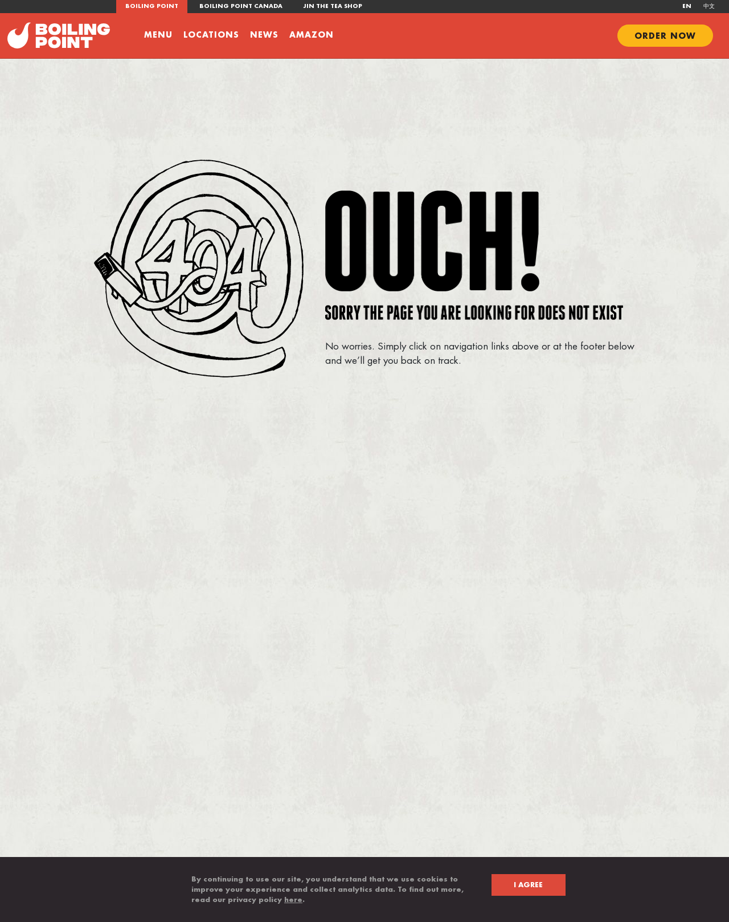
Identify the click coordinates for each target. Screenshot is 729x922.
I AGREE (528, 885)
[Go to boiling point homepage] (58, 34)
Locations (211, 35)
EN (686, 6)
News (264, 35)
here (293, 899)
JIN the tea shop (333, 6)
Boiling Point (151, 6)
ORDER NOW (665, 36)
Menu (158, 35)
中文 (709, 6)
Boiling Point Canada (240, 6)
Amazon (311, 35)
